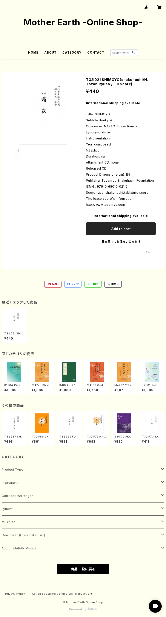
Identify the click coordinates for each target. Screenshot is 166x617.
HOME (33, 52)
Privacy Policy (15, 593)
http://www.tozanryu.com (105, 204)
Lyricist (7, 509)
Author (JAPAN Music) (19, 548)
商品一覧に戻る (83, 569)
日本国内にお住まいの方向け (120, 241)
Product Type (12, 469)
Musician (8, 522)
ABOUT (50, 52)
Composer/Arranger (17, 496)
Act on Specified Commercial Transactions (62, 593)
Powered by (83, 609)
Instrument (10, 482)
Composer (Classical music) (23, 535)
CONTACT (95, 52)
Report (151, 252)
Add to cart (121, 229)
